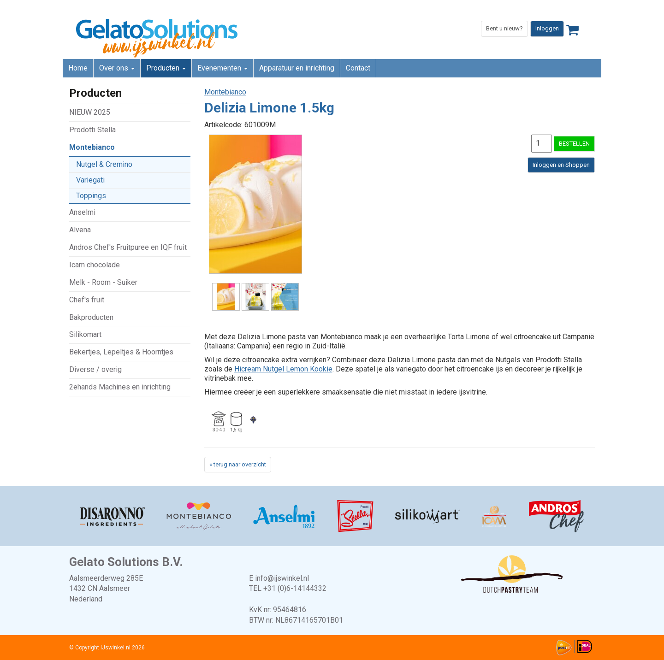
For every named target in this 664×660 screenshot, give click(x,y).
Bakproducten (91, 317)
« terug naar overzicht (237, 464)
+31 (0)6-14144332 (294, 588)
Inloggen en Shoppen (561, 164)
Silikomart (85, 334)
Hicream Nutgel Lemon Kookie (283, 369)
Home (78, 68)
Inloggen (547, 28)
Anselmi (82, 212)
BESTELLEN (574, 143)
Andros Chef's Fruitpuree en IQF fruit (128, 247)
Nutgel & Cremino (104, 164)
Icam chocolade (94, 264)
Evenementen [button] (222, 68)
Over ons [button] (117, 68)
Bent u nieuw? (504, 28)
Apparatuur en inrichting (296, 68)
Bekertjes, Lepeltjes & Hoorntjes (121, 352)
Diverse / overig (95, 369)
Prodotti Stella (92, 129)
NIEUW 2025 (89, 112)
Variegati (90, 180)
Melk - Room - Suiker (103, 282)
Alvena (80, 229)
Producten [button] (166, 68)
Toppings (91, 195)
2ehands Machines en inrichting (120, 387)
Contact (358, 68)
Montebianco (92, 147)
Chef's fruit (86, 299)
